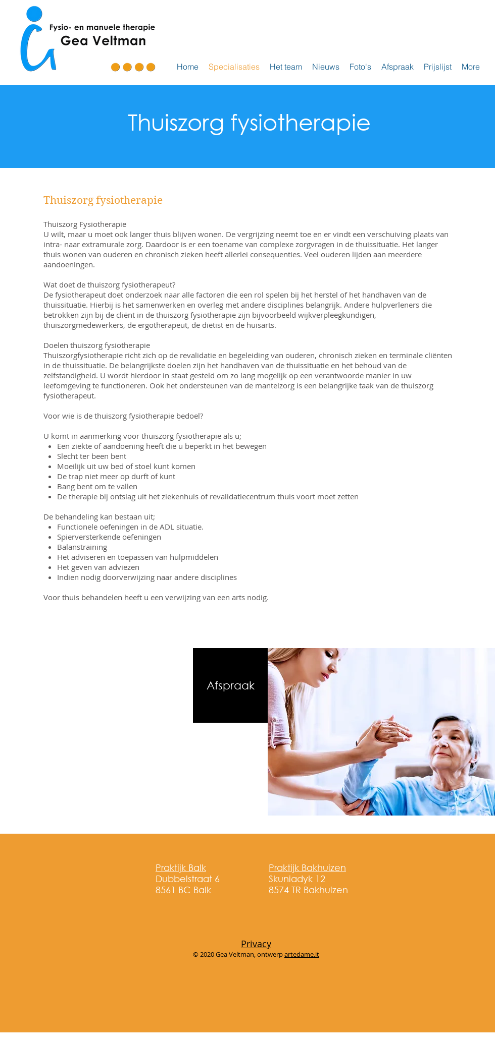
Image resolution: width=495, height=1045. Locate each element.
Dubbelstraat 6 (188, 873)
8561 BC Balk (183, 889)
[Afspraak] (230, 685)
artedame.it (301, 954)
